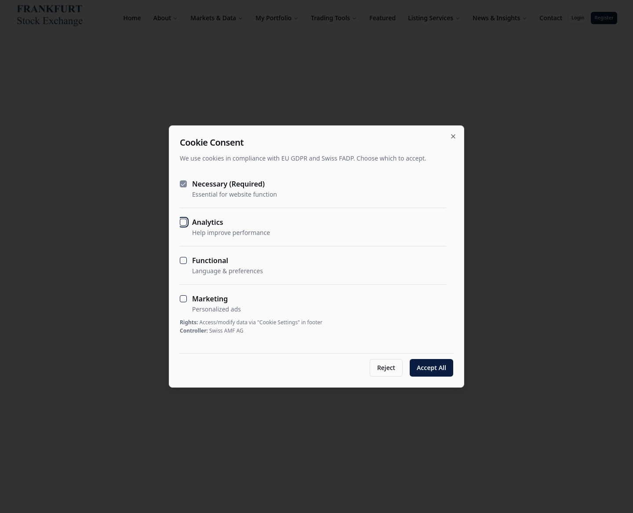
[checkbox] (183, 183)
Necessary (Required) (228, 184)
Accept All (431, 367)
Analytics (207, 222)
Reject (386, 367)
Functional (210, 260)
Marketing (210, 299)
